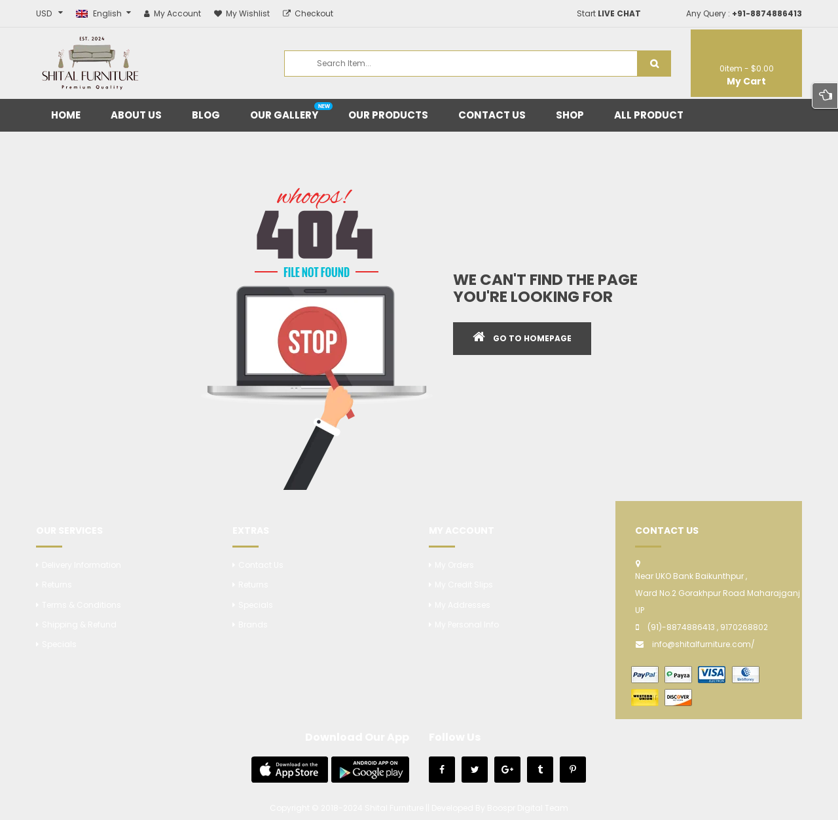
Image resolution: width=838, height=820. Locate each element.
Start (609, 13)
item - (747, 68)
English (100, 13)
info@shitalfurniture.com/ (703, 644)
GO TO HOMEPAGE (532, 338)
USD (44, 13)
